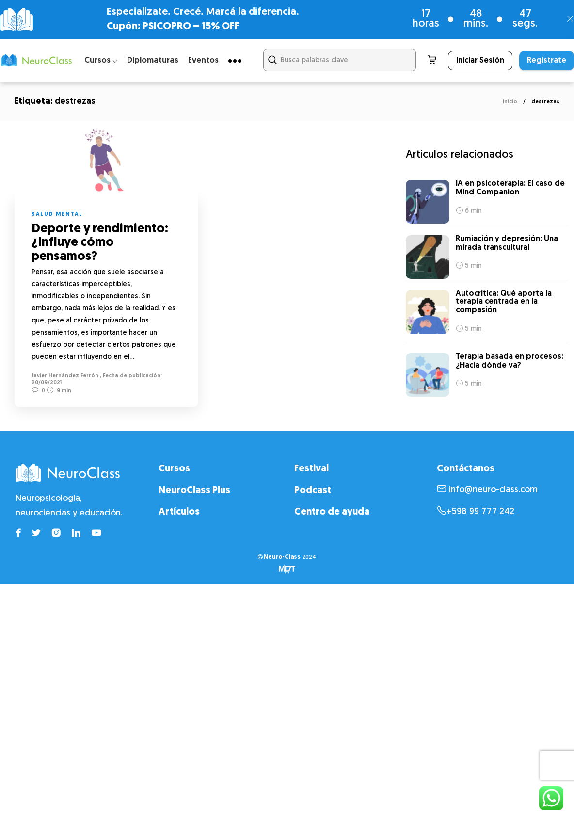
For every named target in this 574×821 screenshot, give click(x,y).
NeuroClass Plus (194, 489)
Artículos (179, 510)
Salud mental (57, 214)
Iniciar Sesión (480, 60)
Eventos (203, 60)
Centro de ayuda (331, 510)
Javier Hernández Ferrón (65, 376)
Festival (311, 467)
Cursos (174, 467)
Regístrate (546, 60)
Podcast (312, 489)
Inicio (510, 102)
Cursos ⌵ (100, 60)
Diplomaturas (152, 60)
